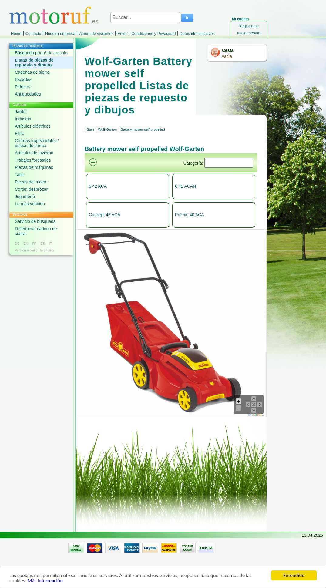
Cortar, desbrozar (31, 189)
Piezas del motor (30, 182)
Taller (20, 174)
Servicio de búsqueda (35, 221)
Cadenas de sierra (32, 72)
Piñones (22, 86)
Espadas (23, 79)
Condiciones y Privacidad (153, 33)
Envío (122, 33)
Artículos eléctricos (32, 126)
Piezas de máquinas (34, 167)
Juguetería (25, 196)
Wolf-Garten (107, 129)
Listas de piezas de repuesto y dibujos (34, 62)
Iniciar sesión (248, 33)
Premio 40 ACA (189, 214)
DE (17, 243)
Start (90, 129)
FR (34, 243)
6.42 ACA (98, 186)
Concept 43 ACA (104, 214)
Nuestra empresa (60, 33)
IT (50, 243)
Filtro (19, 133)
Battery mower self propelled (143, 129)
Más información (45, 581)
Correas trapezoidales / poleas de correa (37, 143)
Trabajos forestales (33, 160)
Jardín (21, 111)
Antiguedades (28, 94)
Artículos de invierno (34, 152)
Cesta (228, 50)
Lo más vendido (30, 203)
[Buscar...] (145, 17)
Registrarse (249, 26)
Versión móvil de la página (34, 250)
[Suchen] (228, 163)
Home (16, 33)
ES (42, 243)
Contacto (33, 33)
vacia (227, 56)
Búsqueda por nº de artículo (41, 52)
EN (25, 243)
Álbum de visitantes (96, 33)
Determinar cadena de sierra (36, 231)
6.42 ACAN (185, 186)
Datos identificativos (197, 33)
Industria (23, 118)
